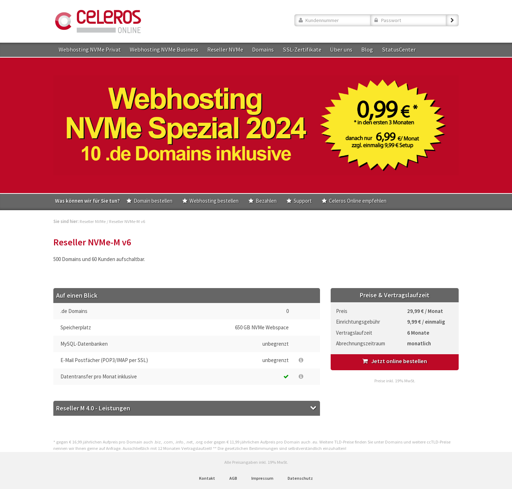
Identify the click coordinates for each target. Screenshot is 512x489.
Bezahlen (266, 200)
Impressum (262, 478)
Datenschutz (300, 478)
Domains (263, 49)
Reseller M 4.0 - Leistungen (93, 408)
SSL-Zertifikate (302, 49)
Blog (367, 49)
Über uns (341, 49)
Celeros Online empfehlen (357, 200)
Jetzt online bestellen (394, 361)
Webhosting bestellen (214, 200)
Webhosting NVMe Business (164, 49)
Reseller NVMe (225, 49)
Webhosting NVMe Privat (90, 49)
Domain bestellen (153, 200)
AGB (233, 478)
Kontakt (207, 478)
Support (303, 200)
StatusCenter (399, 49)
